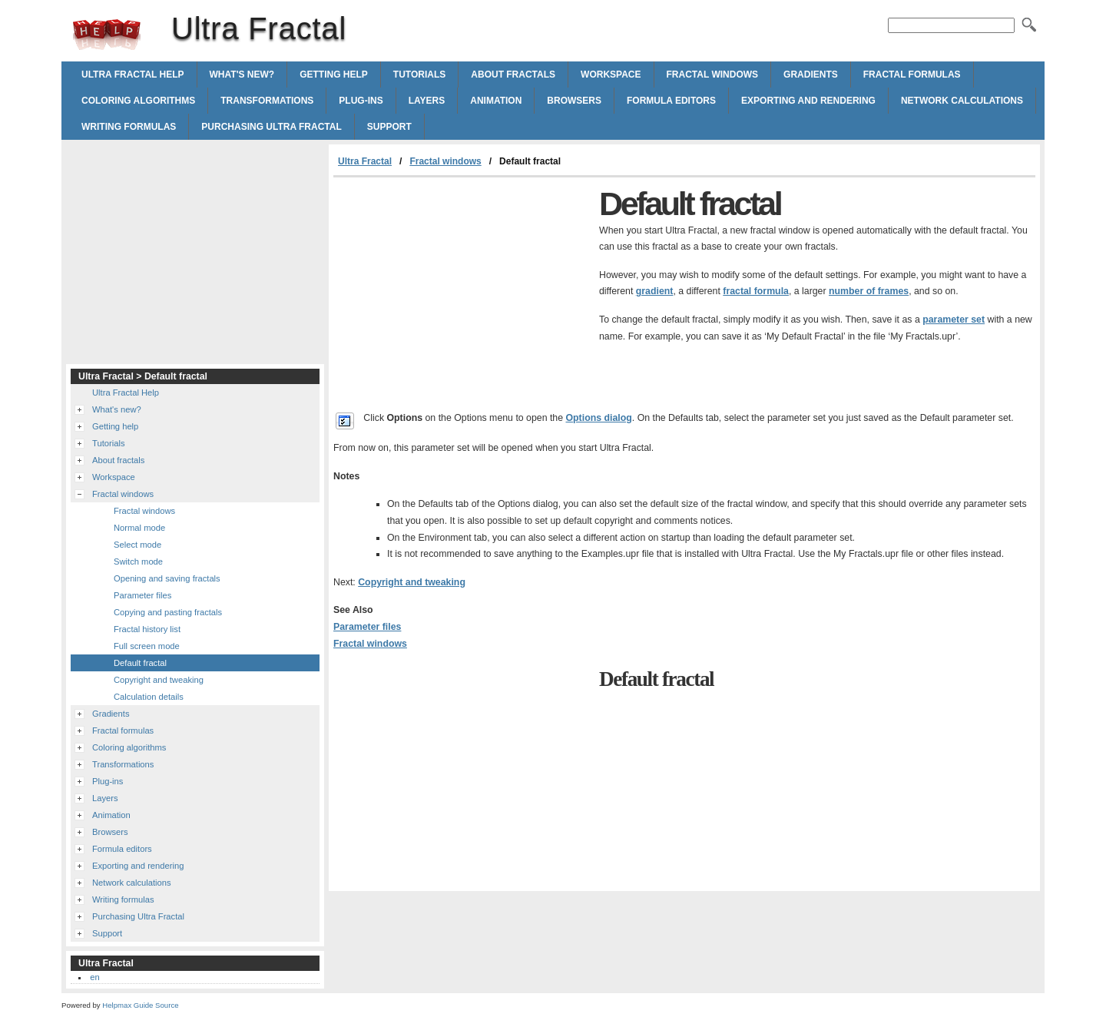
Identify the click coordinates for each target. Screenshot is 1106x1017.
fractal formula (756, 291)
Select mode (137, 544)
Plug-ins (360, 100)
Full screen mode (147, 646)
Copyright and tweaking (411, 582)
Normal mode (139, 527)
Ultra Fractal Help (132, 74)
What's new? (242, 74)
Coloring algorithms (138, 100)
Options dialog (599, 417)
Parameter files (367, 626)
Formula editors (671, 100)
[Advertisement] (462, 292)
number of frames (869, 291)
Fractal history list (147, 629)
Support (389, 126)
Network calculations (962, 100)
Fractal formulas (912, 74)
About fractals (513, 74)
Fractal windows (713, 74)
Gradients (810, 74)
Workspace (611, 74)
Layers (427, 100)
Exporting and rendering (808, 100)
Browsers (574, 100)
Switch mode (138, 561)
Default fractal (140, 663)
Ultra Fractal (107, 34)
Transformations (266, 100)
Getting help (334, 74)
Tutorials (419, 74)
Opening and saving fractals (167, 578)
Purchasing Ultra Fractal (271, 126)
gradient (655, 291)
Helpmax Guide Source (140, 1005)
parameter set (953, 319)
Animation (496, 100)
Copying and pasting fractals (168, 612)
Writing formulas (128, 126)
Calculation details (149, 696)
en (94, 977)
